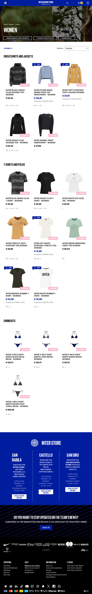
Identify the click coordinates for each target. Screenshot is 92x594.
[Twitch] (32, 586)
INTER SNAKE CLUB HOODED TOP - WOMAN (17, 141)
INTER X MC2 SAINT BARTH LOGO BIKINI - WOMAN (44, 356)
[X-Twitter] (48, 586)
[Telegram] (5, 586)
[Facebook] (54, 586)
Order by (60, 48)
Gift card (7, 575)
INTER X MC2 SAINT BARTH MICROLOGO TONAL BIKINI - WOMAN (17, 403)
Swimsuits (66, 38)
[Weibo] (11, 586)
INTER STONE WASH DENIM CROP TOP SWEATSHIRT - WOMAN (44, 92)
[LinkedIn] (16, 586)
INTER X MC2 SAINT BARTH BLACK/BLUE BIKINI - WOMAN (15, 356)
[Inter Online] (5, 3)
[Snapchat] (43, 586)
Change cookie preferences (56, 575)
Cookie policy (51, 572)
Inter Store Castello (74, 568)
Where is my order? (32, 566)
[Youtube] (27, 586)
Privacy (48, 570)
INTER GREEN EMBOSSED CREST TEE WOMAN (73, 244)
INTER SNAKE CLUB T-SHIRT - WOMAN (44, 199)
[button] (86, 591)
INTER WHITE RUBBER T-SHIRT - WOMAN (45, 294)
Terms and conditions (54, 568)
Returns (6, 572)
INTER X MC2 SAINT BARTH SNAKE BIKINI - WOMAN (72, 356)
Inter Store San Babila (75, 566)
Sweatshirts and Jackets (17, 38)
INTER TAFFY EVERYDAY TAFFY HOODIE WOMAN (73, 91)
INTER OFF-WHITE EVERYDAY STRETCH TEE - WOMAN (45, 245)
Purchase (7, 566)
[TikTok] (21, 586)
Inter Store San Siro (74, 570)
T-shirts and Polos (45, 38)
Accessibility (50, 577)
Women (17, 24)
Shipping (7, 570)
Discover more (19, 497)
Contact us (29, 570)
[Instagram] (38, 586)
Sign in (46, 527)
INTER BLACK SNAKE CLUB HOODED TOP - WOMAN (15, 92)
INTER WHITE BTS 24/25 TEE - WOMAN (73, 199)
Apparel (11, 24)
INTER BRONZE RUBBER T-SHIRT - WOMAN (17, 294)
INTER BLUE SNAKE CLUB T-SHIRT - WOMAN (17, 199)
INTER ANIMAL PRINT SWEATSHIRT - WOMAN (44, 141)
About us (49, 566)
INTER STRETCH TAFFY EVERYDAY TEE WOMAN (16, 244)
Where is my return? (32, 568)
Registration (29, 572)
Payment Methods (10, 568)
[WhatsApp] (59, 586)
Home (5, 24)
